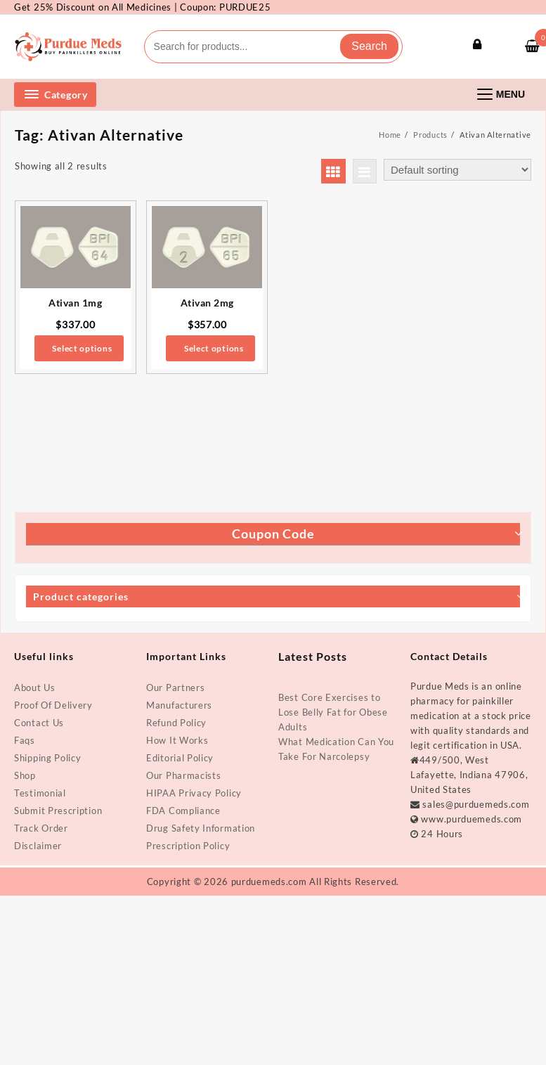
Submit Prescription (58, 810)
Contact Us (39, 722)
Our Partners (175, 687)
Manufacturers (179, 705)
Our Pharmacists (183, 775)
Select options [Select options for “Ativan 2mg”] (214, 348)
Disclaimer (38, 845)
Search (369, 46)
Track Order (41, 828)
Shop (25, 775)
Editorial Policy (180, 757)
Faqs (24, 740)
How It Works (177, 740)
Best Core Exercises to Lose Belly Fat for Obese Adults (333, 712)
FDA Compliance (183, 810)
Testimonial (40, 793)
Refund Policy (176, 722)
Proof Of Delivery (53, 705)
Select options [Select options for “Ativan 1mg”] (82, 348)
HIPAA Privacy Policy (194, 793)
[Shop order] (457, 170)
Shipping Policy (48, 757)
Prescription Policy (188, 845)
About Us (35, 687)
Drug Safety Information (200, 828)
